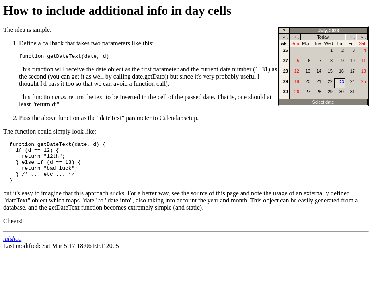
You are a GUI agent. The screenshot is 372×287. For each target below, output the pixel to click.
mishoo (12, 248)
